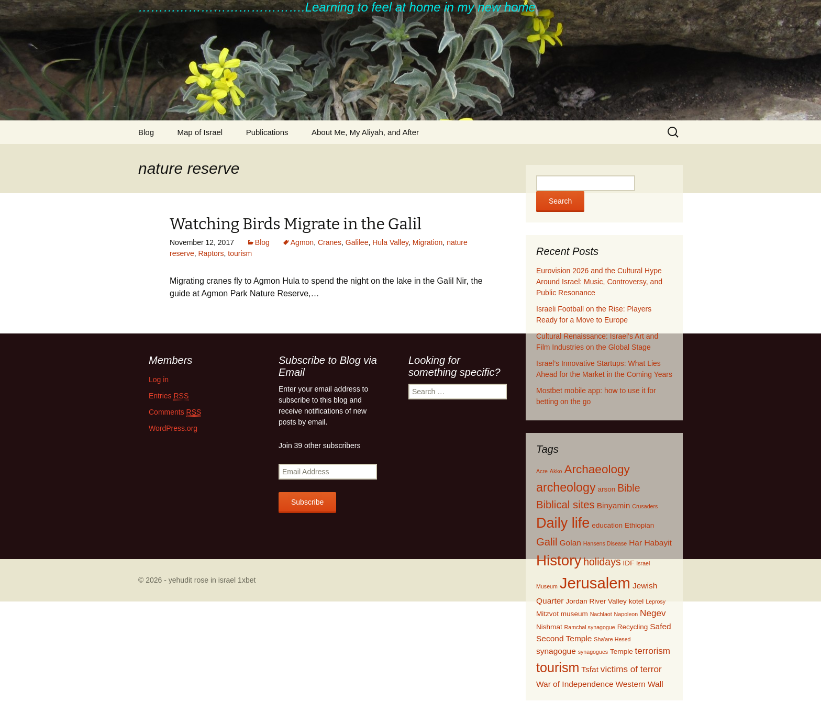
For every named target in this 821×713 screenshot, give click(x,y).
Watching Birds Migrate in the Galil (295, 224)
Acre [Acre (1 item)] (542, 471)
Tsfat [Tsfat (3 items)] (589, 669)
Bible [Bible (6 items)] (628, 488)
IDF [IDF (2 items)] (629, 563)
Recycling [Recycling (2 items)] (632, 627)
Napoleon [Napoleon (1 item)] (626, 614)
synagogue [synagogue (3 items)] (556, 651)
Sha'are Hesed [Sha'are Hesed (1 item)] (612, 639)
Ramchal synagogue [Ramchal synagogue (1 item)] (589, 627)
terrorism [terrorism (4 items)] (652, 651)
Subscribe (307, 502)
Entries (168, 396)
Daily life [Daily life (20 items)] (563, 523)
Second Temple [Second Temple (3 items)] (564, 638)
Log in (159, 379)
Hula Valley (390, 242)
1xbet (247, 580)
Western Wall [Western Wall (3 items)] (639, 683)
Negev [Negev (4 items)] (652, 613)
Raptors (211, 253)
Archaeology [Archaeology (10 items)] (596, 469)
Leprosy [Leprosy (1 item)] (655, 601)
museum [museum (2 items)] (574, 614)
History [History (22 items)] (558, 560)
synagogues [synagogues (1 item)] (593, 652)
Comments (175, 412)
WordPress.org (173, 428)
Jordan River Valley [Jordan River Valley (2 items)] (595, 601)
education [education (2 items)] (607, 525)
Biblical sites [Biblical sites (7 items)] (565, 504)
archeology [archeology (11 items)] (566, 487)
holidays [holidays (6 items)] (602, 561)
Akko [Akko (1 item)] (556, 471)
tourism (240, 253)
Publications (267, 132)
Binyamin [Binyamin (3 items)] (613, 505)
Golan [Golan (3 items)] (570, 542)
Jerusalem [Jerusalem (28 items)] (595, 583)
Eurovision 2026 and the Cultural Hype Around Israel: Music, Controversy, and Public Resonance (599, 281)
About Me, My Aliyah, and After (365, 132)
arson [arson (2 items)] (606, 489)
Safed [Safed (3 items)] (660, 626)
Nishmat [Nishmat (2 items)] (549, 627)
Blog (146, 132)
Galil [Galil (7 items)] (547, 542)
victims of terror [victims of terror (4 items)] (631, 669)
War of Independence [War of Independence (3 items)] (575, 683)
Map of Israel (200, 132)
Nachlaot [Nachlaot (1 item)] (601, 614)
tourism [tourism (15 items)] (557, 667)
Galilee (357, 242)
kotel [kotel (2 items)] (636, 601)
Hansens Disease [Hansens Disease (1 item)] (605, 543)
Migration (428, 242)
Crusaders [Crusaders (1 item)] (645, 506)
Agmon (302, 242)
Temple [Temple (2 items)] (621, 651)
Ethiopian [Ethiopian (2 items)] (639, 525)
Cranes (329, 242)
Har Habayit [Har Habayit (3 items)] (650, 542)
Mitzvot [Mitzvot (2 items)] (547, 614)
